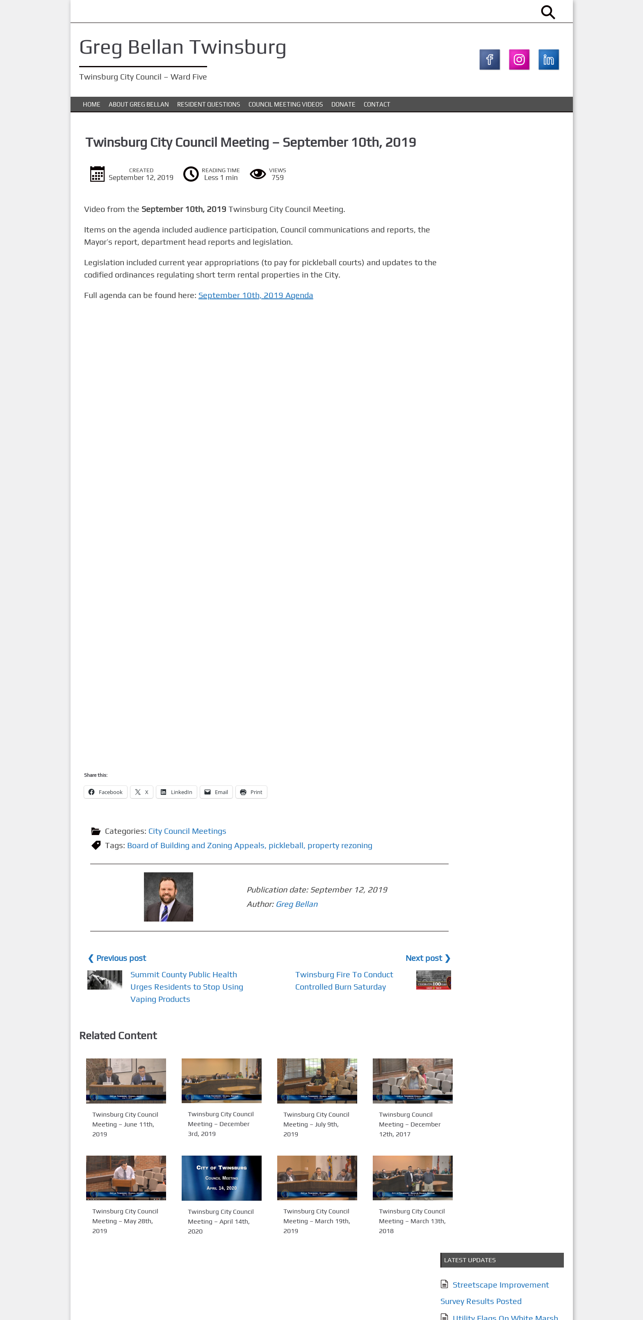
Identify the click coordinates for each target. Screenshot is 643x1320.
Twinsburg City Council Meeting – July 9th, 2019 (299, 1125)
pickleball (287, 847)
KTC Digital (548, 1305)
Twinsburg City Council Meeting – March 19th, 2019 (299, 1222)
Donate (343, 105)
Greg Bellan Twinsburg (184, 46)
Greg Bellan (234, 905)
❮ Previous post (118, 958)
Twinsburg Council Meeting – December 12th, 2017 (386, 1125)
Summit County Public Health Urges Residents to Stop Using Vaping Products (183, 987)
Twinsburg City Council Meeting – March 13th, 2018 (389, 1222)
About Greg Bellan (139, 105)
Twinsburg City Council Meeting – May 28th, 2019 (120, 1222)
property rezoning (341, 847)
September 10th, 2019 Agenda (258, 297)
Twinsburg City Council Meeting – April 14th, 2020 (209, 1222)
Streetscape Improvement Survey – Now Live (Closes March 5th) (499, 273)
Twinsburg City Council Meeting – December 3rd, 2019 (209, 1125)
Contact (377, 105)
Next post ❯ (398, 958)
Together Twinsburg (488, 391)
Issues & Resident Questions (503, 585)
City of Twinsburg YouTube (500, 407)
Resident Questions (208, 105)
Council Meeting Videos (286, 105)
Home (91, 105)
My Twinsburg (477, 375)
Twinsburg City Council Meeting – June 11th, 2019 (120, 1125)
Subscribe (473, 774)
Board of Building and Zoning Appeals (197, 847)
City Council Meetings (189, 833)
